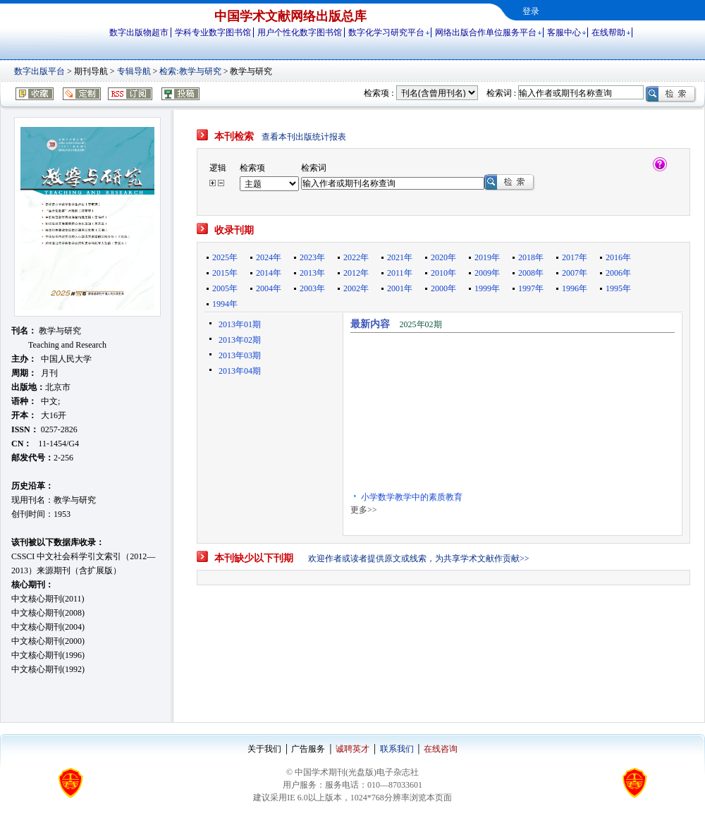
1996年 (574, 288)
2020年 (443, 257)
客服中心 (564, 32)
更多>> (363, 510)
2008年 (531, 273)
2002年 (356, 288)
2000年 (443, 288)
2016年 (618, 257)
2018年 (531, 257)
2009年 (487, 273)
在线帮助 (608, 32)
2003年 (312, 288)
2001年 (399, 288)
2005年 (225, 288)
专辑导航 (134, 71)
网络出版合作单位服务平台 (486, 32)
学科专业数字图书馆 (213, 32)
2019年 (487, 257)
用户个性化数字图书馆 (299, 32)
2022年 (356, 257)
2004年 (268, 288)
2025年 (225, 257)
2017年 (574, 257)
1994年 (225, 304)
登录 (530, 11)
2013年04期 (240, 371)
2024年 (268, 257)
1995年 (618, 288)
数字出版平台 (39, 71)
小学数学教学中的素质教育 (411, 499)
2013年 (312, 273)
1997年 (531, 288)
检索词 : (501, 93)
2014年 (268, 273)
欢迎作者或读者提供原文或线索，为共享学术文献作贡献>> (418, 558)
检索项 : (378, 93)
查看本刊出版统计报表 (304, 137)
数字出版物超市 (138, 32)
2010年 (443, 273)
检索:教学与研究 (190, 71)
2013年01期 (240, 324)
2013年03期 (240, 355)
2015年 (225, 273)
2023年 (312, 257)
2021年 (399, 257)
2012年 (356, 273)
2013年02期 (240, 340)
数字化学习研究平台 (386, 32)
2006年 (618, 273)
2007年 (574, 273)
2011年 (399, 273)
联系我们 (397, 749)
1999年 (487, 288)
